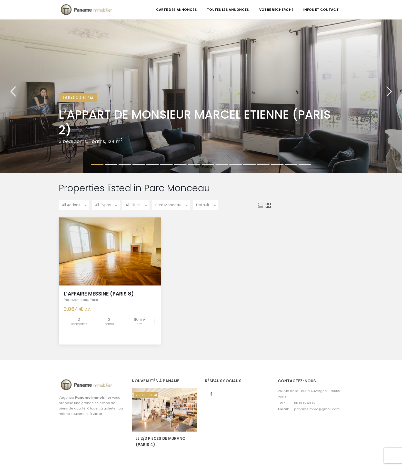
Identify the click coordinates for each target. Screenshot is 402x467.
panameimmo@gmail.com (317, 408)
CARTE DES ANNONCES (176, 9)
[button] (13, 96)
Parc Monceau (76, 299)
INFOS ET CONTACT (321, 9)
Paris (94, 299)
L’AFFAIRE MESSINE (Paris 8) (99, 293)
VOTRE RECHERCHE (276, 9)
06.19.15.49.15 (304, 403)
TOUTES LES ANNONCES (228, 9)
